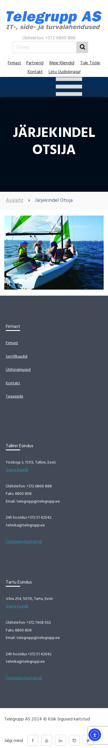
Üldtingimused (18, 370)
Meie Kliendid (61, 63)
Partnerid (34, 63)
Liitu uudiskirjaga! (65, 72)
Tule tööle (90, 63)
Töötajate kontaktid (24, 541)
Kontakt (35, 72)
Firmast (14, 63)
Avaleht (14, 200)
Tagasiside (14, 396)
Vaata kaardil (17, 470)
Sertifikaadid (16, 356)
